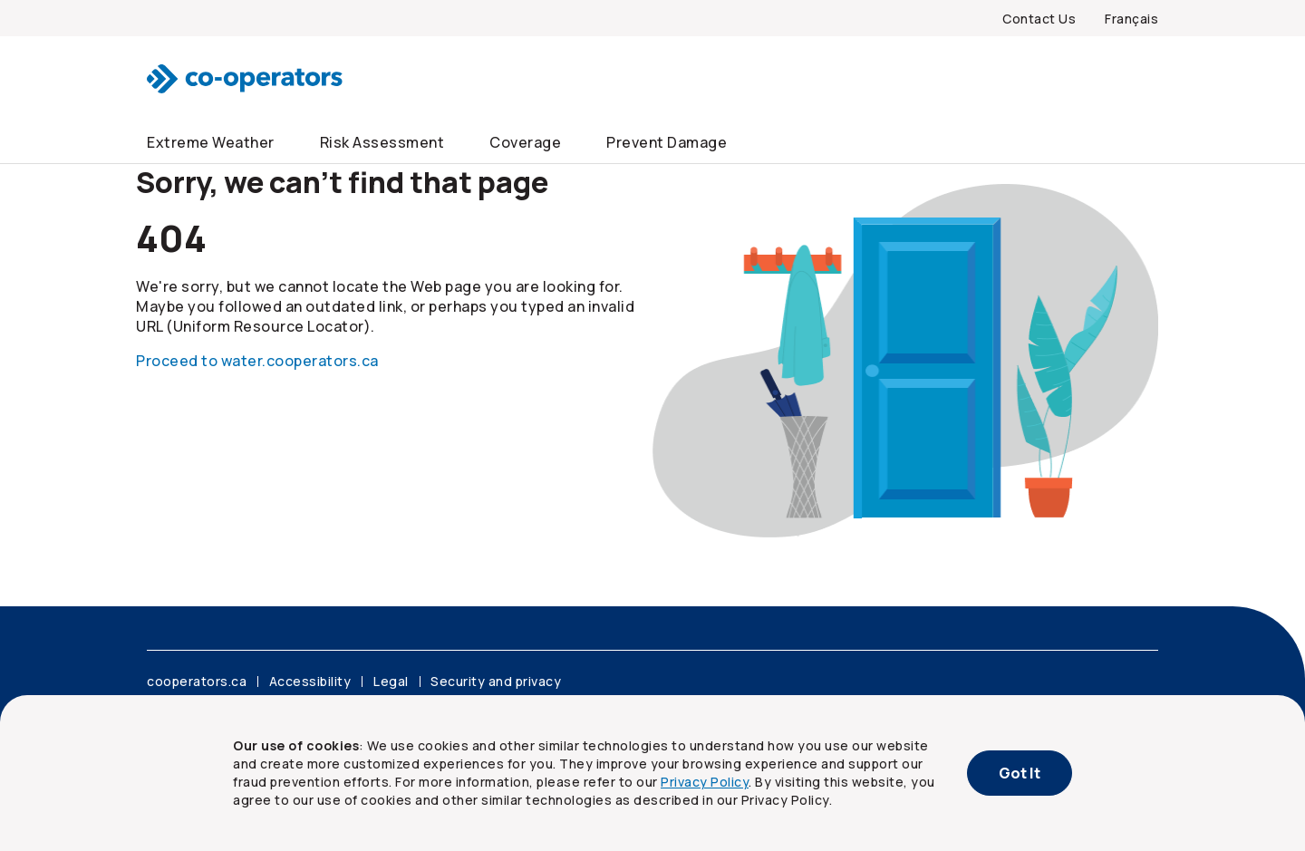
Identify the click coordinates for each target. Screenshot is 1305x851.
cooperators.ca (196, 681)
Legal (391, 681)
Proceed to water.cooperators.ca (257, 361)
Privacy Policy (705, 781)
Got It (1019, 773)
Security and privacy (495, 681)
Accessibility (310, 681)
